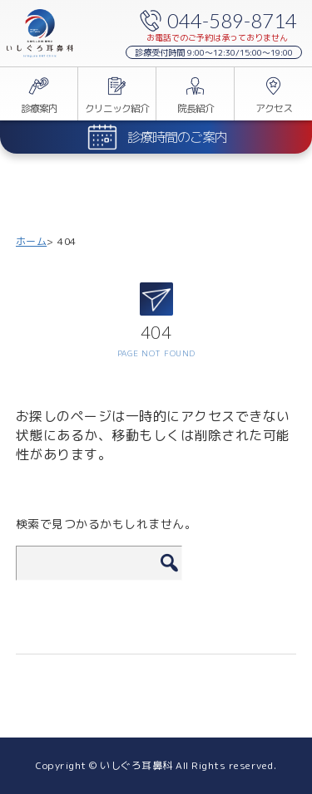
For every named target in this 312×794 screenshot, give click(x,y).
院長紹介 (195, 108)
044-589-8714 (232, 20)
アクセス (273, 108)
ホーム (31, 241)
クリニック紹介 (117, 108)
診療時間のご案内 (177, 137)
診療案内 (39, 108)
